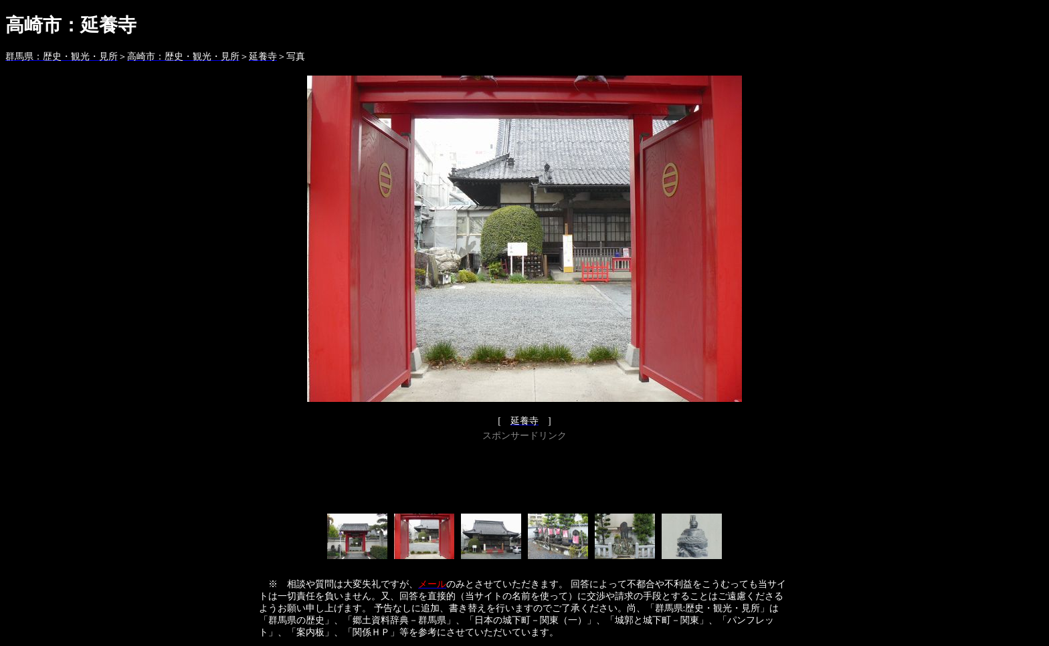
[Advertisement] (524, 475)
